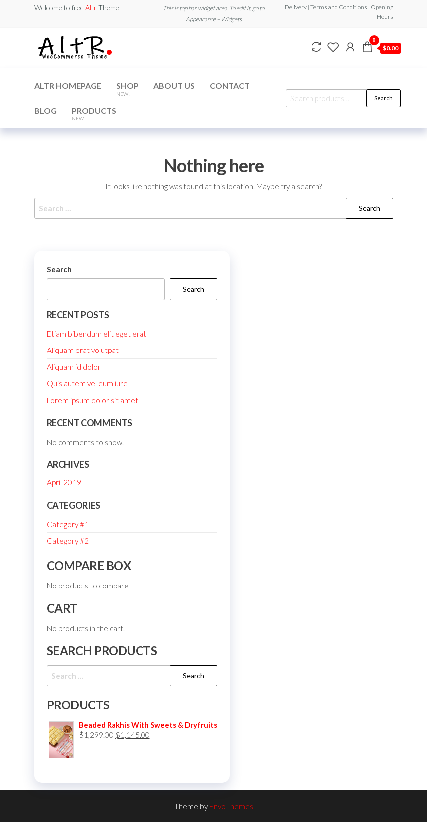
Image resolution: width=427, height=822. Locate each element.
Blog (45, 110)
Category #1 (68, 524)
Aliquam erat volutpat (83, 350)
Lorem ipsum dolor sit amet (92, 400)
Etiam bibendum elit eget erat (96, 333)
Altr (91, 7)
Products (94, 113)
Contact (230, 85)
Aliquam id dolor (74, 366)
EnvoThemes (231, 806)
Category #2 (68, 540)
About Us (174, 85)
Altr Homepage (67, 85)
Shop (127, 89)
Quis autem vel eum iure (87, 383)
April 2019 (64, 482)
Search (383, 98)
